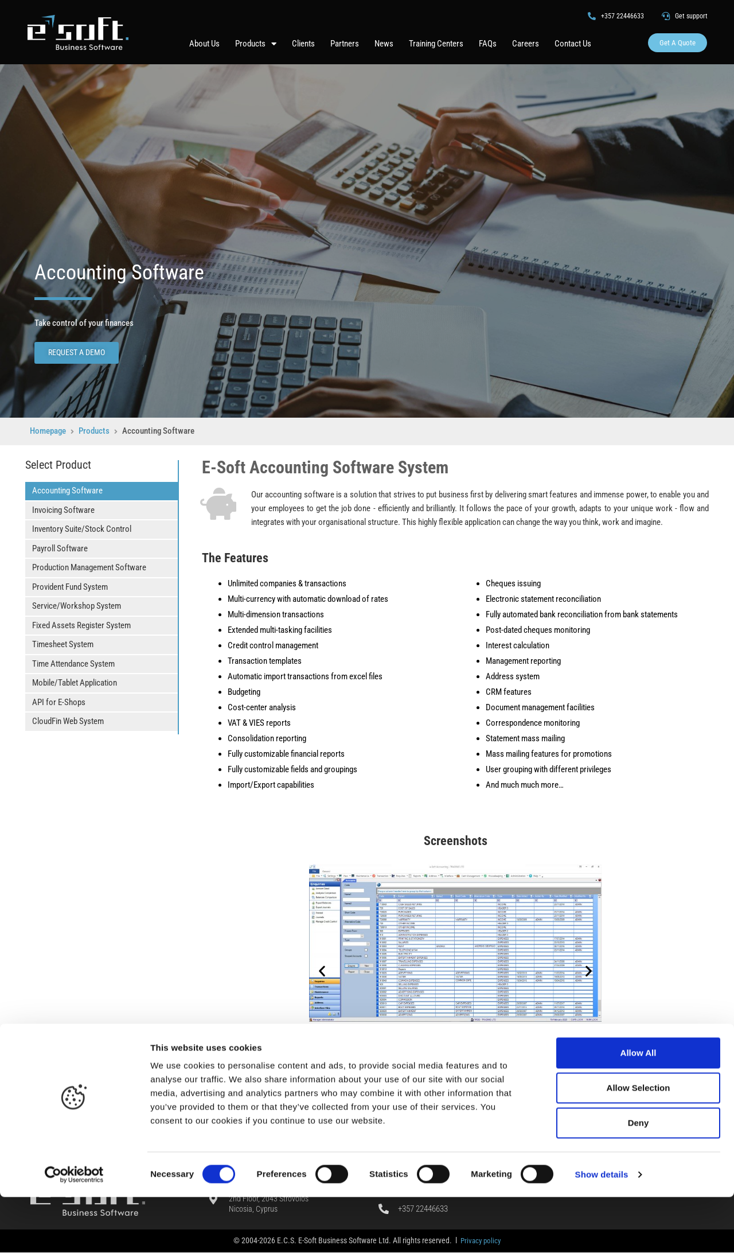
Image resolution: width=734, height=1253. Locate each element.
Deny (638, 1179)
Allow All (638, 1109)
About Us (204, 43)
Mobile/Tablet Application (74, 683)
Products (255, 43)
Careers (525, 43)
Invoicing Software (63, 509)
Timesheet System (62, 644)
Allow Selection (638, 1144)
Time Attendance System (73, 663)
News (383, 43)
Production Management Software (89, 567)
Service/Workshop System (76, 606)
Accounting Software (67, 490)
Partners (344, 43)
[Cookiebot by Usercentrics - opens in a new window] (74, 1230)
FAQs (488, 43)
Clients (303, 43)
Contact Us (573, 43)
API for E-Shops (58, 701)
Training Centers (436, 43)
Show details (601, 1230)
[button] (322, 970)
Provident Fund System (70, 586)
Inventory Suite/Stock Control (81, 529)
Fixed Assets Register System (81, 625)
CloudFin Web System (68, 721)
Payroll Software (60, 548)
